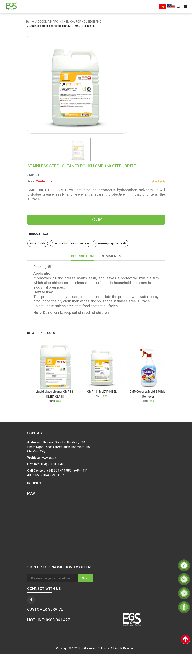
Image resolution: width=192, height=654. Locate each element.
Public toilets (38, 243)
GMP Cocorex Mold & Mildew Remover (151, 394)
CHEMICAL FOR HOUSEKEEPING (81, 21)
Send (85, 578)
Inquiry (96, 219)
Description (82, 256)
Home (30, 21)
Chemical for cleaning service (70, 243)
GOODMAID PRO (48, 21)
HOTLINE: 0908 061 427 (48, 620)
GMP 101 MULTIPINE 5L (104, 391)
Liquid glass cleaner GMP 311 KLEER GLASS (57, 394)
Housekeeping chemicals (110, 243)
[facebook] (31, 600)
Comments (111, 256)
